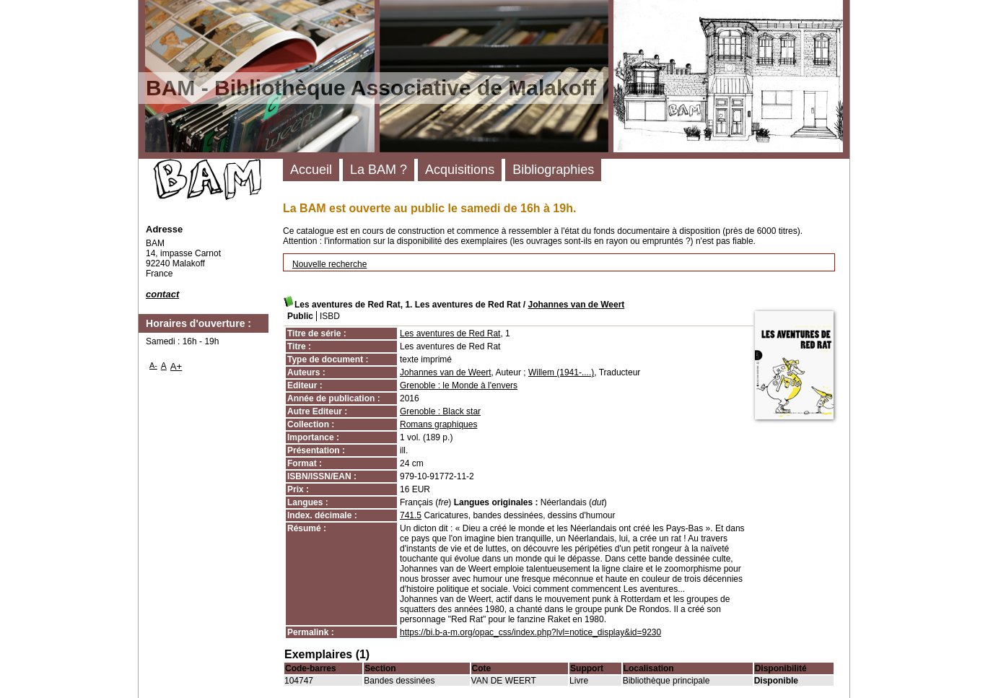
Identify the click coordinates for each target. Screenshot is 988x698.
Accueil (311, 169)
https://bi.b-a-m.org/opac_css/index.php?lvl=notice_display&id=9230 (530, 632)
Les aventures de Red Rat (450, 333)
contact (162, 294)
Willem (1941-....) (561, 372)
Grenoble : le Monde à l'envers (458, 385)
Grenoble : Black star (440, 411)
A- (153, 365)
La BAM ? (378, 169)
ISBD (330, 316)
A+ (176, 366)
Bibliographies (553, 169)
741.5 (410, 515)
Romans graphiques (438, 424)
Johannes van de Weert (576, 305)
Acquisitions (459, 169)
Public (300, 316)
